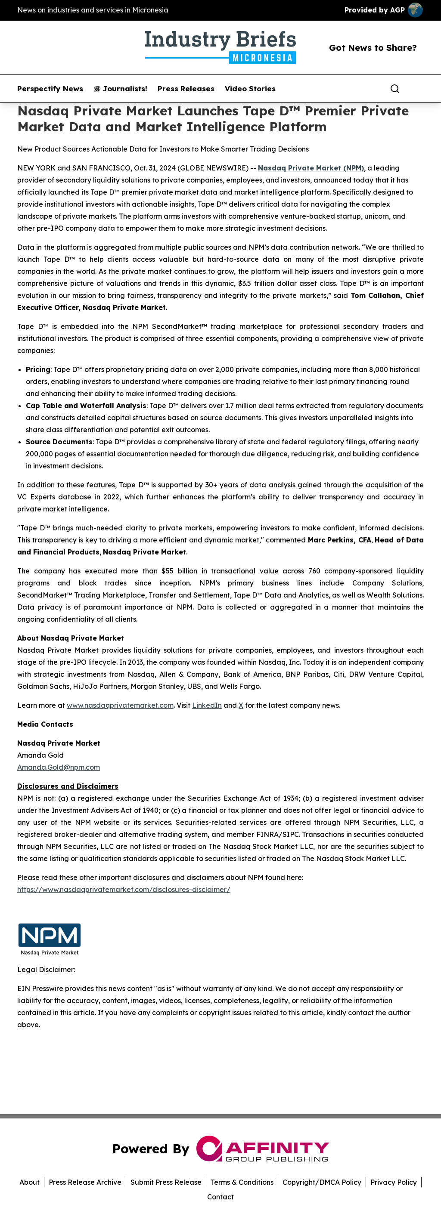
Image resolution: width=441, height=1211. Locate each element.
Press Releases (186, 88)
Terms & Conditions (242, 1182)
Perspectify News (50, 88)
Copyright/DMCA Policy (322, 1182)
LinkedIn (207, 705)
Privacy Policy (393, 1182)
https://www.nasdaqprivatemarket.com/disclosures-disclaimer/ (123, 889)
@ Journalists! (120, 88)
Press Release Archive (85, 1182)
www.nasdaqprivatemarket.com (120, 705)
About (29, 1182)
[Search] (395, 89)
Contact (220, 1196)
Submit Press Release (166, 1182)
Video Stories (250, 88)
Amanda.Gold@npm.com (58, 767)
